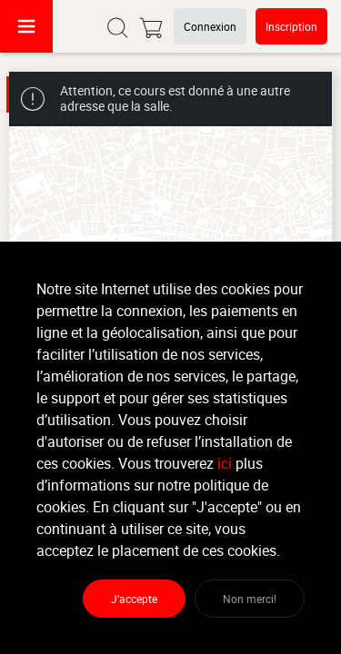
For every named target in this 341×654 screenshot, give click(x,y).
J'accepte (134, 598)
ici (224, 463)
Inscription (291, 26)
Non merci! (249, 598)
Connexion (210, 26)
